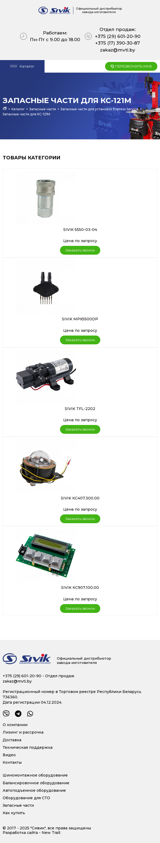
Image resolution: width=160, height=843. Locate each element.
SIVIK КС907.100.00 (80, 587)
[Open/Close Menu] (22, 66)
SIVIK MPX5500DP (80, 319)
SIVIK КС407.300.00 (80, 498)
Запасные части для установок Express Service (99, 109)
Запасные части (42, 109)
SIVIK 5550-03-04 (80, 229)
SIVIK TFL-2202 (80, 408)
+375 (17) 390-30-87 (117, 43)
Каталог (18, 109)
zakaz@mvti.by (117, 50)
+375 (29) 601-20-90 (117, 36)
